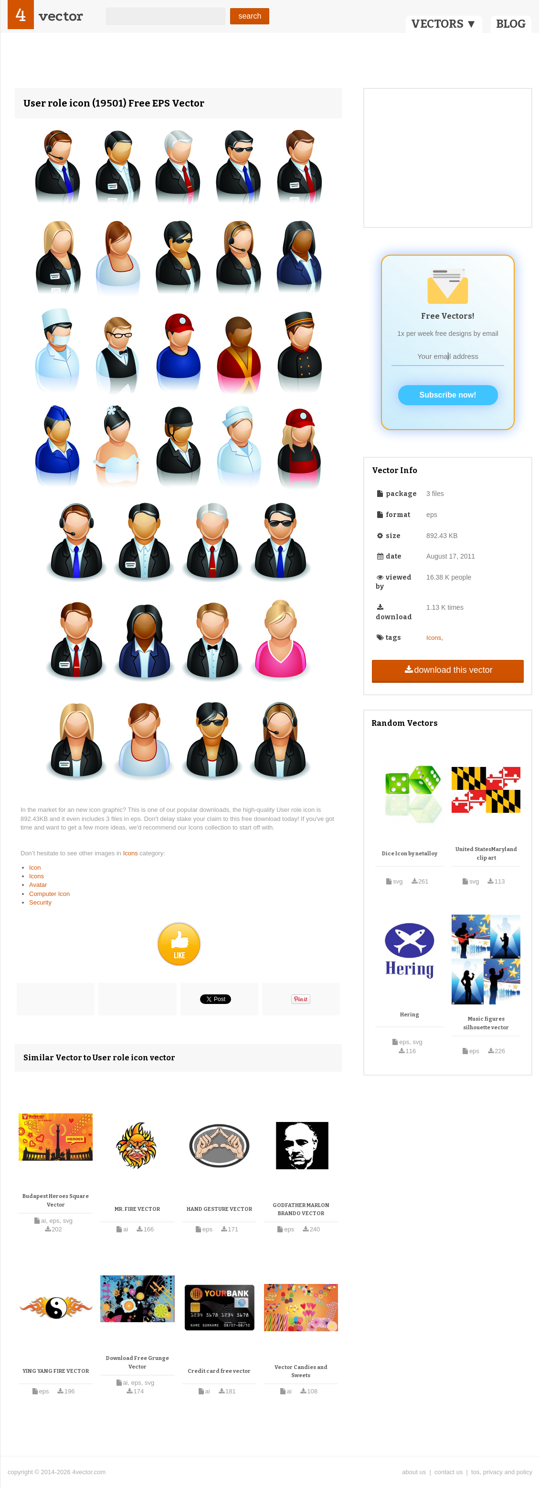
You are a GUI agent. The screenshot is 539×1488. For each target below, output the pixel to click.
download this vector (447, 670)
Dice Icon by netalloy (409, 854)
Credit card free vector (219, 1371)
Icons (131, 853)
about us (414, 1472)
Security (40, 902)
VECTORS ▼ (444, 24)
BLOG (511, 24)
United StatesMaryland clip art (486, 853)
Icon (35, 867)
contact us (448, 1472)
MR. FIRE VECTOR (137, 1209)
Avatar (38, 884)
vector (60, 16)
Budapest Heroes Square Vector (55, 1200)
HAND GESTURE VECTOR (219, 1209)
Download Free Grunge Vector (137, 1362)
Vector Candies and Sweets (301, 1371)
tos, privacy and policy (501, 1472)
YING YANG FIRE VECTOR (55, 1371)
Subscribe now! (448, 395)
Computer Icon (49, 893)
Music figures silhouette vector (486, 1023)
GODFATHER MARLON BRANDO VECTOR (301, 1209)
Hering (409, 1015)
